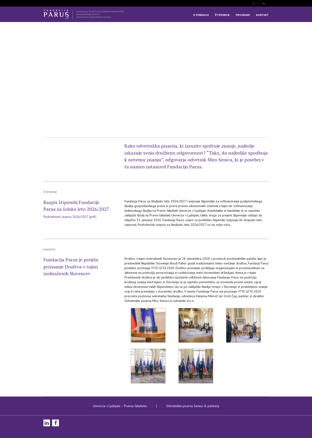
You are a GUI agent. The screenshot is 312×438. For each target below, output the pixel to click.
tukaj (227, 225)
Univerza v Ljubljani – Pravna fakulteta (120, 406)
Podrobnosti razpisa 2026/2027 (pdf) (69, 217)
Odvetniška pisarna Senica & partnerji (192, 406)
